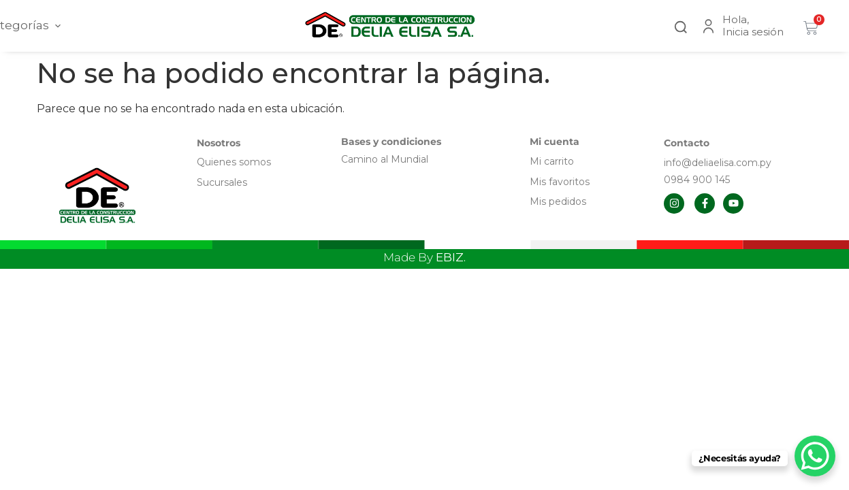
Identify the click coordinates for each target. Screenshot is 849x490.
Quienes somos (234, 162)
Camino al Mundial (384, 159)
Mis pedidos (558, 201)
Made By (424, 257)
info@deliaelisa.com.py (717, 163)
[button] (680, 25)
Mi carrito (553, 161)
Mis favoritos (560, 182)
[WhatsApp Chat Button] (815, 456)
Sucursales (222, 182)
